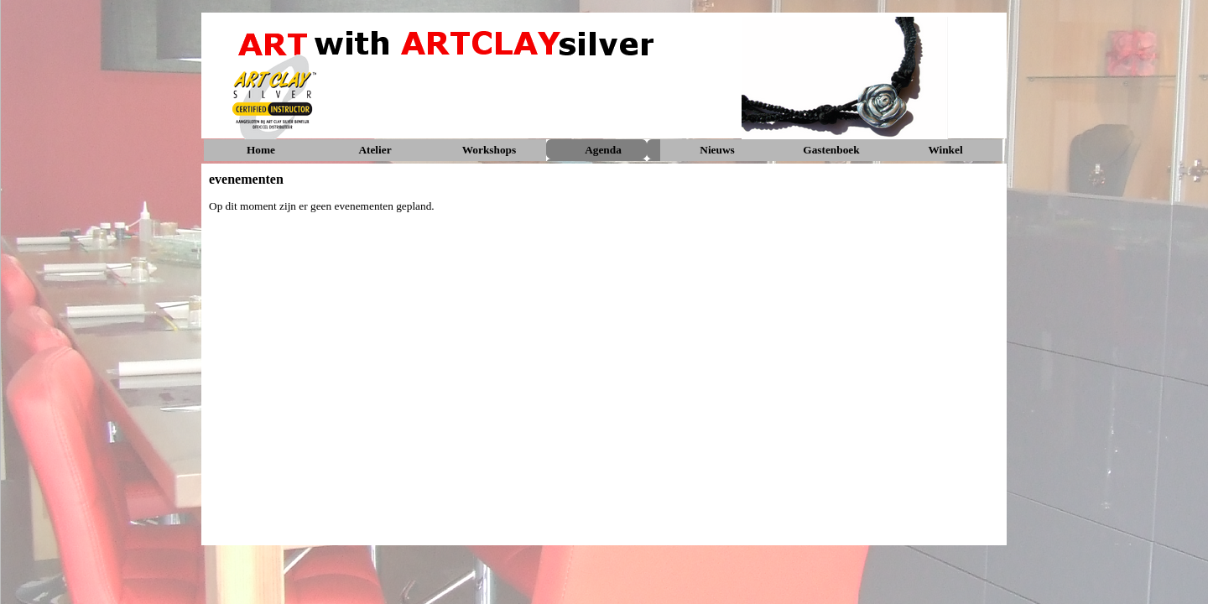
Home (261, 149)
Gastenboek (831, 149)
